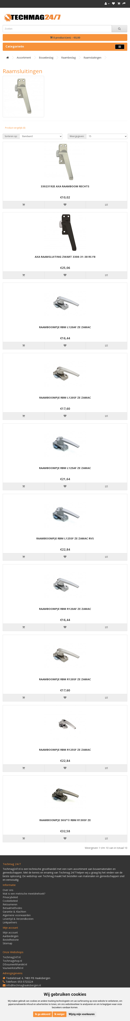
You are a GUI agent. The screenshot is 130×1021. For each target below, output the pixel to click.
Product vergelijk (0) (15, 127)
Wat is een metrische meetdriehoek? (24, 893)
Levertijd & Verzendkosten (18, 919)
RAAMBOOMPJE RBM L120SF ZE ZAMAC (65, 397)
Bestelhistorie (11, 939)
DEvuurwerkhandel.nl (15, 964)
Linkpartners (10, 922)
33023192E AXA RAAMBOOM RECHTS (65, 186)
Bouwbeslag (46, 57)
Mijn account (10, 932)
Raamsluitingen (92, 57)
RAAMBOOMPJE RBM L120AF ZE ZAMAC (65, 327)
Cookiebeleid (10, 900)
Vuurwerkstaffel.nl (13, 968)
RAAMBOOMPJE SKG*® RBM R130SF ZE (65, 820)
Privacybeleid (10, 897)
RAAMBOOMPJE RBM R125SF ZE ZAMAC (65, 749)
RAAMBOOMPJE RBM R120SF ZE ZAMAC (65, 679)
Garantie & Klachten (14, 911)
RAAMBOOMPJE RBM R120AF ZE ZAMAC (65, 609)
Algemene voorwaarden (17, 915)
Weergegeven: (77, 136)
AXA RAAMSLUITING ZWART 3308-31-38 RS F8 (65, 256)
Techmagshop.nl (12, 960)
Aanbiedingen (10, 936)
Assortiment (24, 57)
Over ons (8, 890)
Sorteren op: (11, 136)
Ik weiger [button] (59, 1014)
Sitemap (7, 943)
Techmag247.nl (12, 957)
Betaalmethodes (12, 908)
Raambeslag (68, 57)
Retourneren (10, 904)
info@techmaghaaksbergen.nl (23, 985)
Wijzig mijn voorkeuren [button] (82, 1014)
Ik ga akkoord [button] (42, 1014)
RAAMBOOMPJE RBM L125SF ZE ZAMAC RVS (65, 538)
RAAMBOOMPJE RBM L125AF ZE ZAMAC (65, 468)
